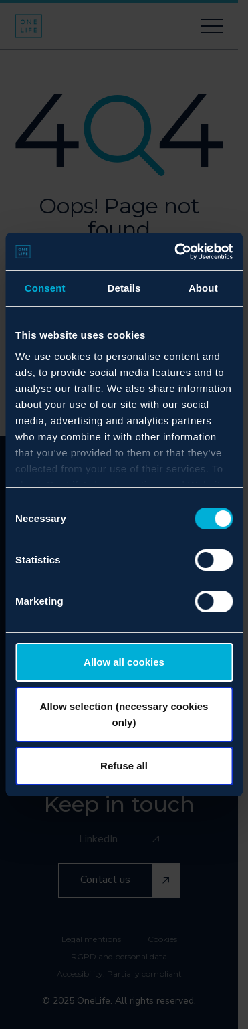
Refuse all (124, 765)
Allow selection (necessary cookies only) (124, 714)
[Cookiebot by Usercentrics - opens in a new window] (176, 251)
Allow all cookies (124, 662)
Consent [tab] (45, 288)
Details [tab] (124, 288)
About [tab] (203, 288)
